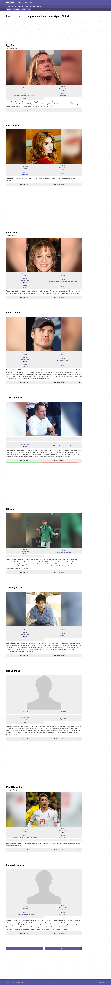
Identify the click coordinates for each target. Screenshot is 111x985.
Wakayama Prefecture (28, 914)
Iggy (25, 89)
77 (26, 282)
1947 (65, 88)
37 (26, 553)
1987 (27, 634)
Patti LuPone (12, 232)
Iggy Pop (10, 45)
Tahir (25, 629)
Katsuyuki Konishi (15, 865)
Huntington (74, 281)
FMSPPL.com (21, 982)
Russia (26, 174)
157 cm (24, 287)
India (63, 635)
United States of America (23, 95)
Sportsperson (62, 840)
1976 (27, 445)
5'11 (27, 366)
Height (39, 6)
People (8, 6)
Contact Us (101, 982)
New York (67, 281)
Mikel (24, 831)
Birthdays (20, 6)
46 (26, 719)
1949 (27, 280)
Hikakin (10, 509)
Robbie (25, 354)
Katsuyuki (25, 908)
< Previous (24, 949)
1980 (27, 718)
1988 (27, 359)
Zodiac (26, 6)
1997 (65, 830)
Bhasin (63, 629)
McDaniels (63, 440)
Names (14, 6)
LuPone (63, 275)
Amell (62, 354)
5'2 (27, 287)
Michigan (33, 95)
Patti (25, 275)
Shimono (62, 713)
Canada (61, 360)
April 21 (61, 88)
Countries (32, 6)
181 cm (61, 837)
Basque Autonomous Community (28, 837)
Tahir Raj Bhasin (14, 587)
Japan (58, 552)
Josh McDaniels (14, 397)
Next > (63, 949)
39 (26, 636)
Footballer (25, 840)
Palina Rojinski (13, 125)
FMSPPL (10, 2)
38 (26, 361)
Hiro (25, 713)
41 (64, 169)
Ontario (66, 360)
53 (64, 909)
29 (64, 832)
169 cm (62, 95)
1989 (27, 551)
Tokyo (65, 719)
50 (26, 446)
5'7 (65, 95)
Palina (25, 168)
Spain (16, 837)
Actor (24, 98)
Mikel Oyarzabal (14, 787)
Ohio (70, 445)
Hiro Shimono (13, 671)
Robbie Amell (13, 312)
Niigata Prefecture (66, 552)
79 (64, 90)
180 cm (23, 366)
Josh (25, 440)
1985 (65, 167)
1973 (65, 907)
